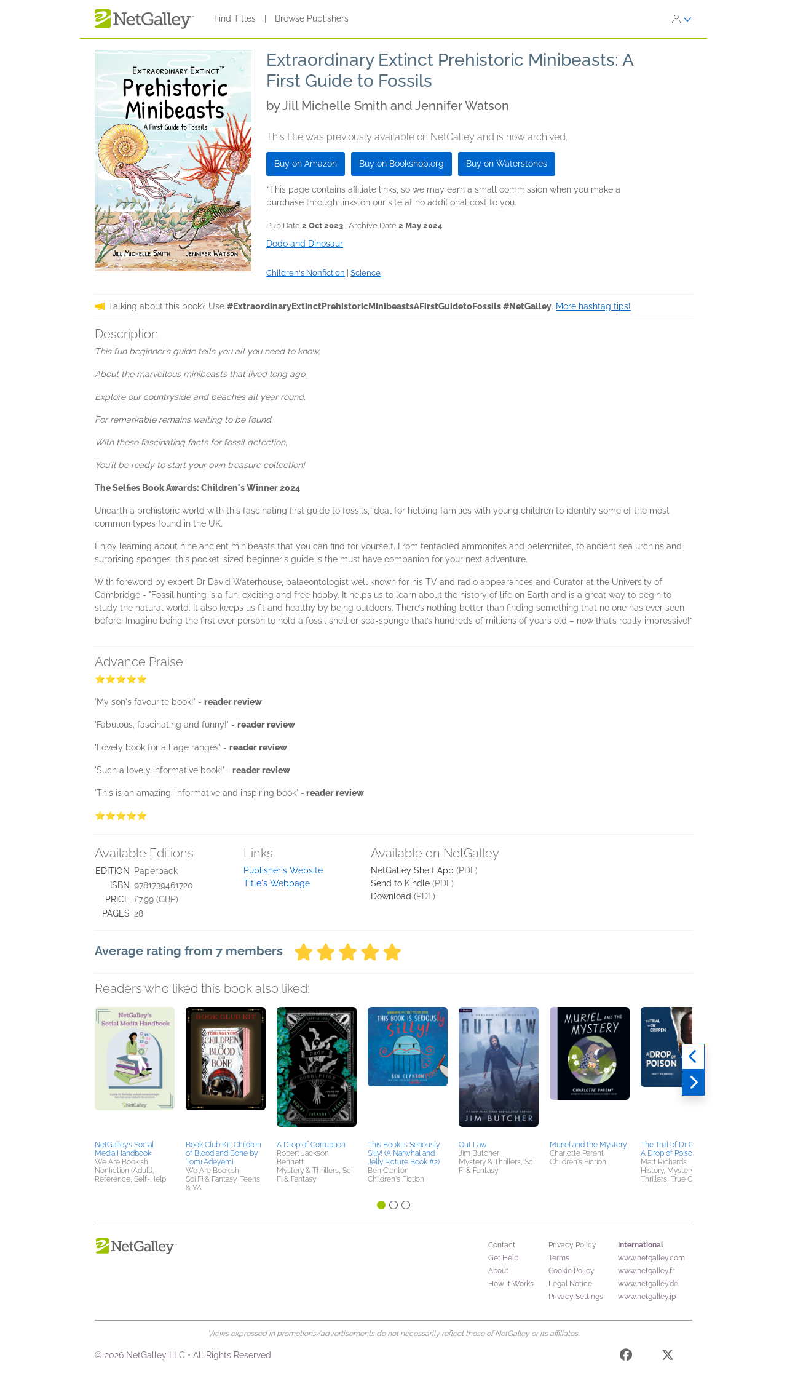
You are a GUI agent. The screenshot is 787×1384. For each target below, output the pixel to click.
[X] (668, 1357)
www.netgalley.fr (646, 1271)
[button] (135, 1071)
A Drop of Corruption (311, 1144)
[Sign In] (682, 19)
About (498, 1271)
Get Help (503, 1258)
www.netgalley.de (648, 1283)
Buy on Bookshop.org (401, 164)
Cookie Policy (571, 1271)
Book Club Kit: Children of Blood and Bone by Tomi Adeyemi (223, 1153)
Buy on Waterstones (506, 164)
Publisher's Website (283, 870)
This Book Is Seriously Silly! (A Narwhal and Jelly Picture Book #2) (404, 1153)
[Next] (693, 1083)
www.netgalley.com (651, 1258)
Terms (558, 1258)
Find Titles (235, 18)
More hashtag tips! (593, 306)
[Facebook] (626, 1357)
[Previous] (693, 1057)
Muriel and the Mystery (588, 1144)
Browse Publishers (312, 18)
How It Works (511, 1283)
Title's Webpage (276, 883)
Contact (501, 1245)
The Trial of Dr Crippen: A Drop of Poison (678, 1149)
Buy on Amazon (305, 164)
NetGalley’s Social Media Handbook (124, 1149)
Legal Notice (570, 1283)
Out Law (473, 1144)
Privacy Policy (572, 1245)
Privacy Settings (575, 1296)
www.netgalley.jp (647, 1296)
